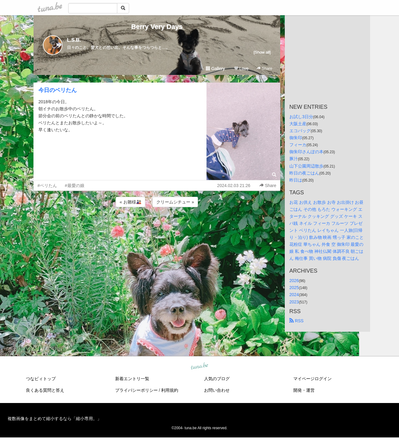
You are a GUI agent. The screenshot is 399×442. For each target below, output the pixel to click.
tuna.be (199, 366)
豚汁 (293, 158)
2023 (294, 301)
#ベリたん (47, 185)
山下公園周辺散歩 (306, 166)
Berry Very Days (157, 26)
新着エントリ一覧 (132, 378)
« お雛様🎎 (130, 202)
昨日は (295, 180)
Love (241, 68)
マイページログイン (312, 378)
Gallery (215, 68)
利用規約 (169, 390)
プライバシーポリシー (136, 390)
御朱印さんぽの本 (306, 151)
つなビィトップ (41, 378)
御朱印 (295, 137)
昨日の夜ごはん (304, 173)
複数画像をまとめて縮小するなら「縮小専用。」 (54, 418)
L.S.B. (74, 40)
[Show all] (262, 52)
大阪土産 (297, 123)
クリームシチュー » (175, 202)
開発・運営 (304, 390)
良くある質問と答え (45, 390)
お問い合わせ (217, 390)
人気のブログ (217, 378)
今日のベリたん (57, 90)
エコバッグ (300, 130)
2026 (294, 280)
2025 (294, 287)
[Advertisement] (157, 225)
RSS (296, 320)
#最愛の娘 (74, 185)
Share (264, 68)
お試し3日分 (301, 116)
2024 (294, 294)
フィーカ (297, 144)
